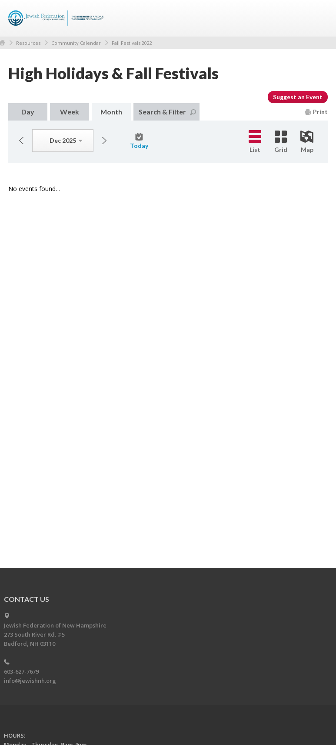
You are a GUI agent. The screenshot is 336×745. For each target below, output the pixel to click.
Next (104, 140)
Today (139, 141)
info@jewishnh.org (30, 681)
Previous (21, 140)
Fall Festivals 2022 (132, 43)
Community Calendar (76, 43)
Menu (318, 18)
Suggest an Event (298, 97)
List (255, 141)
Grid (280, 142)
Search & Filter (167, 111)
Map (306, 142)
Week (69, 111)
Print (316, 111)
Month (111, 111)
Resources (28, 43)
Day (27, 111)
